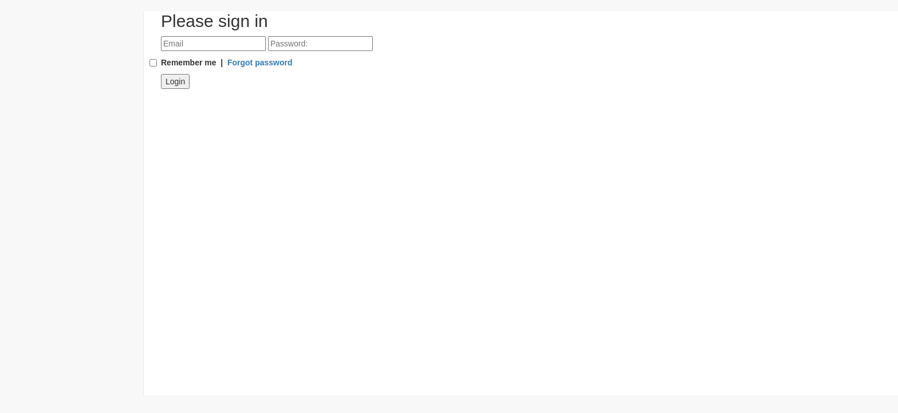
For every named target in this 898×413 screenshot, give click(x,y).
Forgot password (260, 62)
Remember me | (227, 62)
